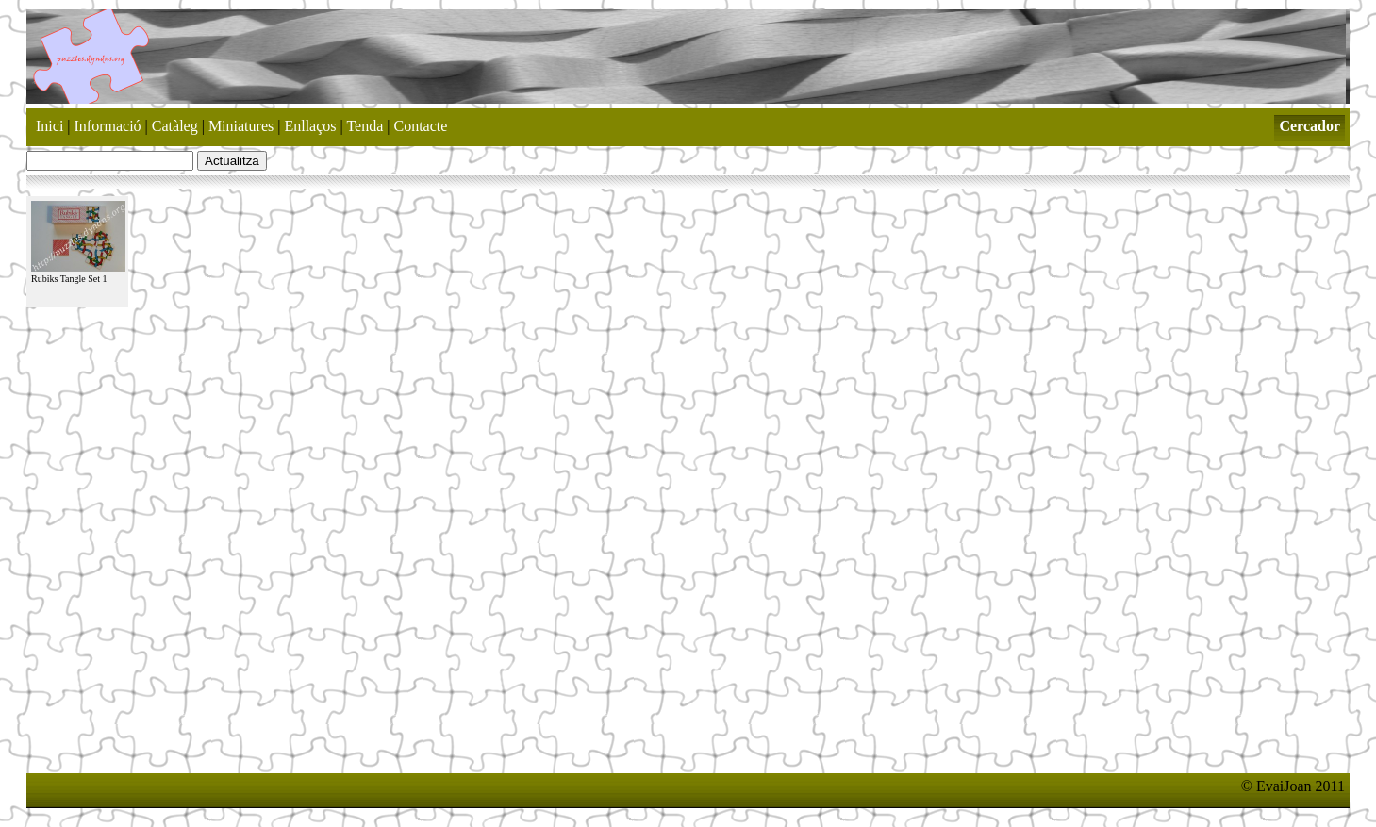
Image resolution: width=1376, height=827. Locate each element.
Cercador (1309, 126)
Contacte (421, 126)
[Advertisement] (369, 757)
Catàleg (175, 126)
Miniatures (241, 126)
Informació (108, 126)
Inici (49, 126)
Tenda (364, 126)
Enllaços (310, 126)
